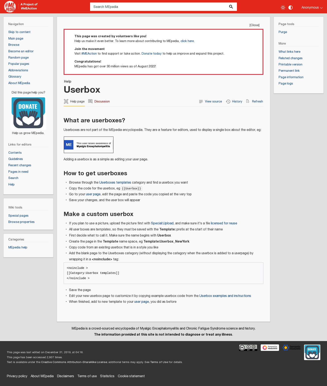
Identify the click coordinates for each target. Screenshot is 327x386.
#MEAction (89, 53)
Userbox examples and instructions (225, 296)
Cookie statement (131, 376)
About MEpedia (42, 376)
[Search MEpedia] (163, 7)
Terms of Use (159, 362)
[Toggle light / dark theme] (282, 7)
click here (187, 41)
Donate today (152, 53)
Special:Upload (162, 223)
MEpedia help (17, 247)
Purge (283, 32)
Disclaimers (65, 376)
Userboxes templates (115, 182)
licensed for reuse (224, 223)
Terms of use (87, 376)
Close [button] (254, 25)
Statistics (107, 376)
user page (93, 194)
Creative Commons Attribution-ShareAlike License (74, 362)
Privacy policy (17, 376)
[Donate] (28, 111)
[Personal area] (310, 6)
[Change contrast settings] (290, 7)
